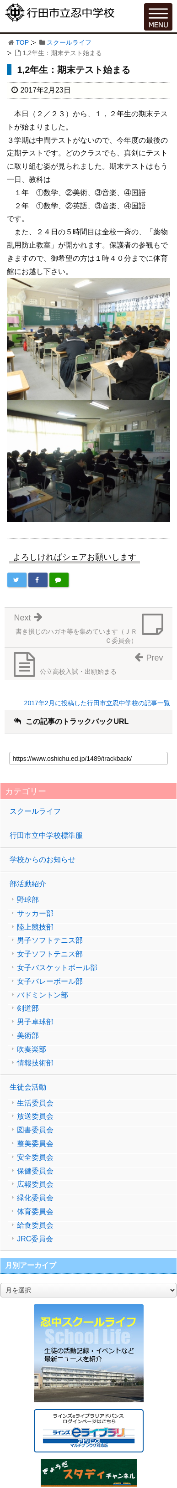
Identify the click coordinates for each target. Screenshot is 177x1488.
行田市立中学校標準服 (46, 835)
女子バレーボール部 (50, 981)
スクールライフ (69, 42)
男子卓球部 (35, 1022)
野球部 (28, 900)
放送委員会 (35, 1116)
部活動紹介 (28, 884)
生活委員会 (35, 1103)
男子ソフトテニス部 (50, 940)
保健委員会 (35, 1171)
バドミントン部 (42, 995)
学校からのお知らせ (42, 859)
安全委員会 (35, 1157)
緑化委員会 (35, 1198)
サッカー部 (35, 913)
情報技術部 (35, 1063)
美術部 (28, 1035)
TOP (22, 42)
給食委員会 (35, 1225)
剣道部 (28, 1008)
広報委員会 (35, 1184)
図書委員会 (35, 1130)
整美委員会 (35, 1143)
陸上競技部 (35, 927)
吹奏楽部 (31, 1049)
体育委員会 (35, 1211)
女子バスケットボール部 (57, 967)
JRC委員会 (35, 1239)
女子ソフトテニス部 (50, 954)
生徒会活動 (28, 1087)
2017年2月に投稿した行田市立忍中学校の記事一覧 (97, 703)
